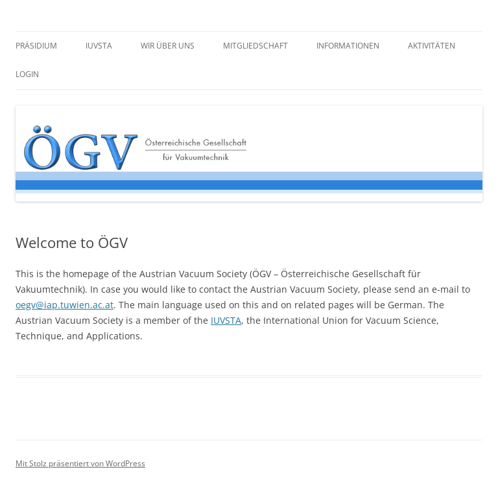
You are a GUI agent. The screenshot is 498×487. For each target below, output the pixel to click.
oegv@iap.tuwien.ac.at (64, 305)
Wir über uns (168, 45)
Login (27, 74)
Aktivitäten (431, 45)
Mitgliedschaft (255, 45)
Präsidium (36, 45)
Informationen (347, 45)
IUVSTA (99, 45)
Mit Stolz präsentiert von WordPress (80, 463)
